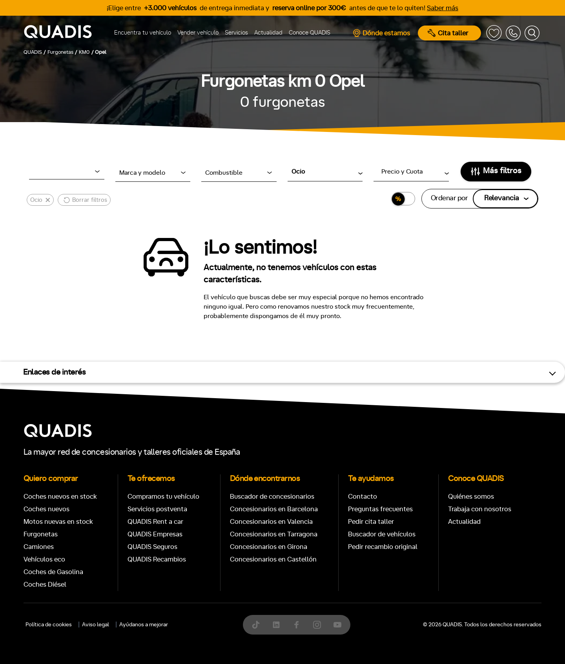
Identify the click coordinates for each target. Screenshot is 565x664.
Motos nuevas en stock (58, 521)
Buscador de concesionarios (272, 496)
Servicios (236, 33)
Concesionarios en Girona (268, 546)
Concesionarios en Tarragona (273, 534)
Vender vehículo (198, 33)
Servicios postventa (157, 509)
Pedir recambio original (382, 546)
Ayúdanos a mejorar (143, 624)
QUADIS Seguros (152, 546)
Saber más (442, 8)
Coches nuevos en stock (60, 496)
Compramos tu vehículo (163, 496)
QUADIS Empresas (155, 534)
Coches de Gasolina (53, 572)
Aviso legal (95, 624)
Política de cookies (49, 624)
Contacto (362, 496)
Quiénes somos (471, 496)
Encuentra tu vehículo (142, 33)
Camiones (39, 546)
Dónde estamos (381, 33)
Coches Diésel (45, 584)
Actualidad (268, 33)
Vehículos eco (44, 559)
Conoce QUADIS (309, 33)
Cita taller (448, 33)
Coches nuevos (46, 509)
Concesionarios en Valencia (271, 521)
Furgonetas (41, 534)
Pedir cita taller (371, 521)
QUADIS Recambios (157, 559)
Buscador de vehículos (382, 534)
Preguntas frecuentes (380, 509)
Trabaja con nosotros (479, 509)
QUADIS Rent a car (155, 521)
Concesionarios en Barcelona (274, 509)
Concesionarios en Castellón (273, 559)
